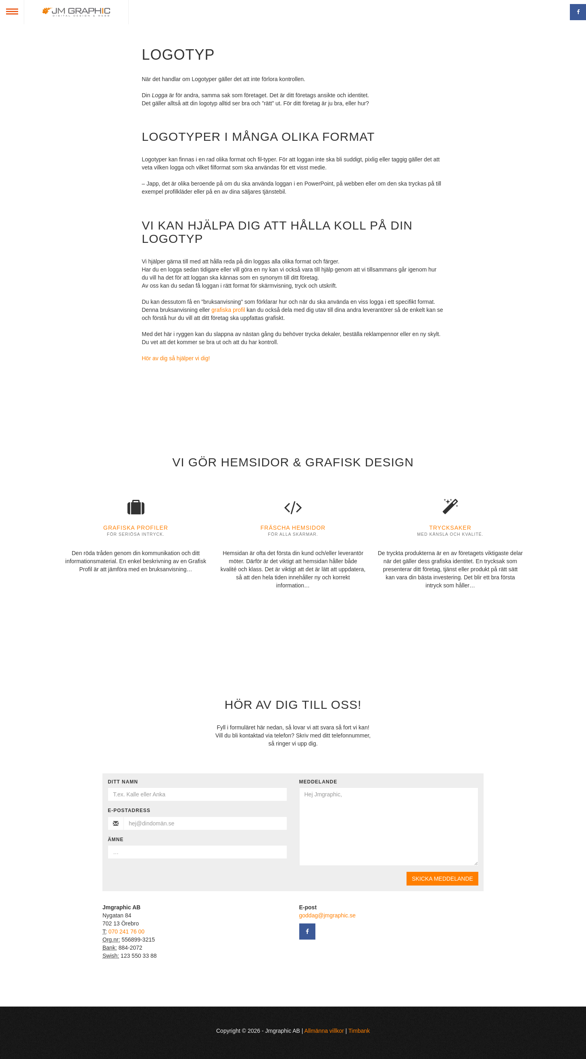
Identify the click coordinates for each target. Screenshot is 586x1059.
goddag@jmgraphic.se (327, 915)
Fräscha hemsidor (293, 527)
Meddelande (318, 782)
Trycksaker (450, 527)
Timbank (359, 1031)
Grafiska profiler (135, 527)
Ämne (115, 839)
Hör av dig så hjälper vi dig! (176, 358)
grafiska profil (228, 310)
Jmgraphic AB (76, 12)
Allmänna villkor (324, 1031)
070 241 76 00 (126, 931)
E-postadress (129, 810)
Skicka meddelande (442, 878)
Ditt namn (123, 782)
